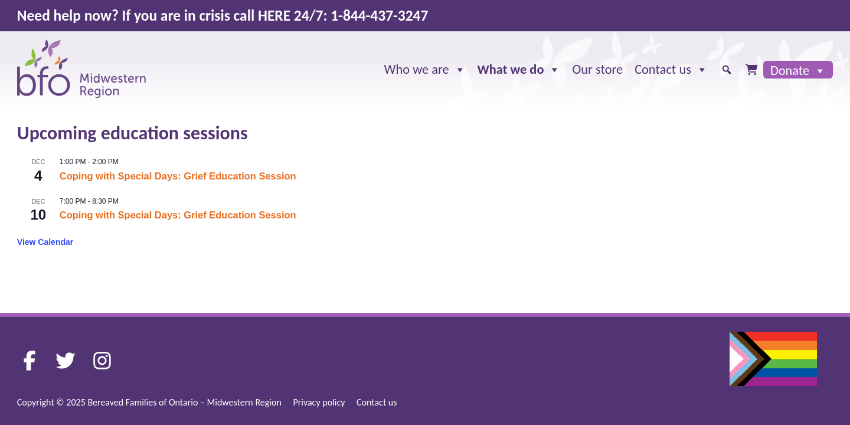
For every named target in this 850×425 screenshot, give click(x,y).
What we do (519, 70)
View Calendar (45, 242)
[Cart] (751, 70)
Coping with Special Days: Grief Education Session (178, 176)
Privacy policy (319, 402)
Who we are (425, 70)
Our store (597, 69)
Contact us (671, 70)
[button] (727, 70)
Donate (798, 70)
